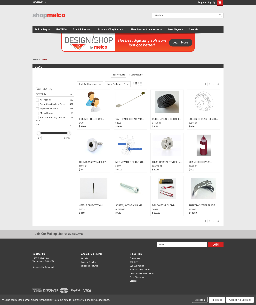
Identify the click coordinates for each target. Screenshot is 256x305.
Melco (44, 60)
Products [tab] (119, 75)
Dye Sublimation (83, 29)
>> (218, 84)
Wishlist (84, 258)
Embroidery (42, 29)
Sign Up (211, 2)
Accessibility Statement (43, 267)
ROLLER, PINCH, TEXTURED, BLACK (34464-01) (166, 121)
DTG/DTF (61, 29)
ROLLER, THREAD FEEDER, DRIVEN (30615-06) (202, 121)
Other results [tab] (136, 75)
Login (201, 2)
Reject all (216, 300)
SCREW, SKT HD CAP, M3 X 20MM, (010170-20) (129, 207)
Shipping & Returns (89, 266)
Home (35, 60)
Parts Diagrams (175, 29)
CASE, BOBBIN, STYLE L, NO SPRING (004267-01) (167, 164)
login (197, 3)
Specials (193, 29)
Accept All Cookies (240, 300)
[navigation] (54, 115)
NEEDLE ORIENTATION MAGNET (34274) (91, 207)
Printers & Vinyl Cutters (112, 29)
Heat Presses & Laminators (146, 29)
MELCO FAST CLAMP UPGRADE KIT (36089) (164, 207)
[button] (219, 3)
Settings (200, 300)
